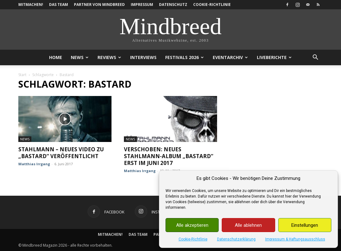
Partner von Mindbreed (99, 4)
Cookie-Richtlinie (193, 239)
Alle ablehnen (248, 225)
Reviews (109, 57)
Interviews (143, 57)
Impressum (142, 4)
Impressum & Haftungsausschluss (295, 239)
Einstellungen (304, 225)
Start (22, 74)
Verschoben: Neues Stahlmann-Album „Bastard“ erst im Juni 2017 (168, 156)
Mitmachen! (30, 4)
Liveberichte (274, 57)
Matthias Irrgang (34, 164)
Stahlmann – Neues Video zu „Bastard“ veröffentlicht (61, 153)
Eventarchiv (230, 57)
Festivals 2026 (184, 57)
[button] (315, 58)
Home (55, 57)
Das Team (58, 4)
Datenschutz (173, 4)
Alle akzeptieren (192, 225)
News (80, 57)
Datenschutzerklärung (236, 239)
